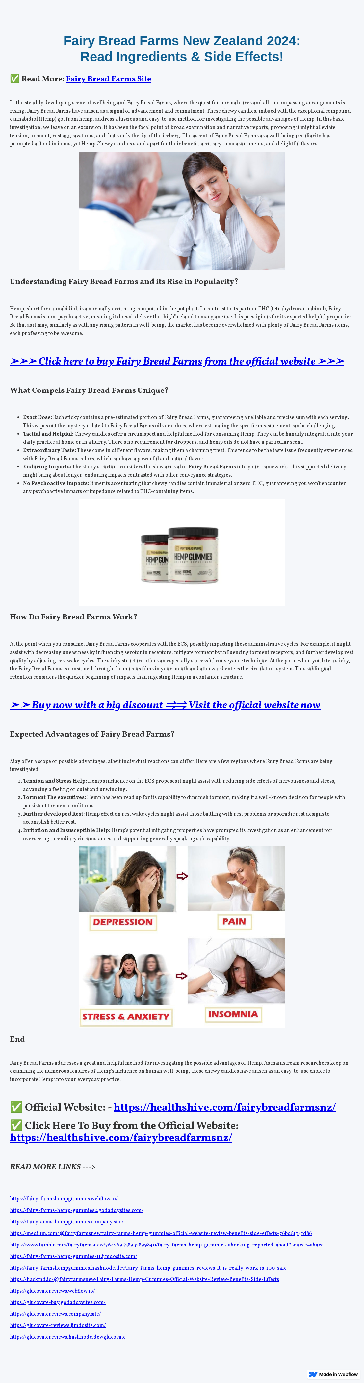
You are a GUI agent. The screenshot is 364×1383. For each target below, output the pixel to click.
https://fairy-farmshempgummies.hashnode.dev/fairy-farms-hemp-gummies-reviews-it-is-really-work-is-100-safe (148, 1268)
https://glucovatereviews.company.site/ (55, 1314)
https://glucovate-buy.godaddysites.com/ (58, 1302)
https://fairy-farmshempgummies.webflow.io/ (64, 1199)
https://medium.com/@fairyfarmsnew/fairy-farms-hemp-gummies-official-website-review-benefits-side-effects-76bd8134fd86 (161, 1233)
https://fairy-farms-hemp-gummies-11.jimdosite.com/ (73, 1256)
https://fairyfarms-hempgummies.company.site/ (67, 1222)
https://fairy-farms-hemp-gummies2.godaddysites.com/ (76, 1210)
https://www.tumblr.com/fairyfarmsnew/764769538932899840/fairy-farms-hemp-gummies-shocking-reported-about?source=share (167, 1245)
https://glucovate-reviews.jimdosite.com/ (58, 1325)
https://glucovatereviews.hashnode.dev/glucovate (68, 1337)
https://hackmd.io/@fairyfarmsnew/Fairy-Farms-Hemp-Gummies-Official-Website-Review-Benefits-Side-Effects (144, 1279)
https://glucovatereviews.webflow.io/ (52, 1291)
